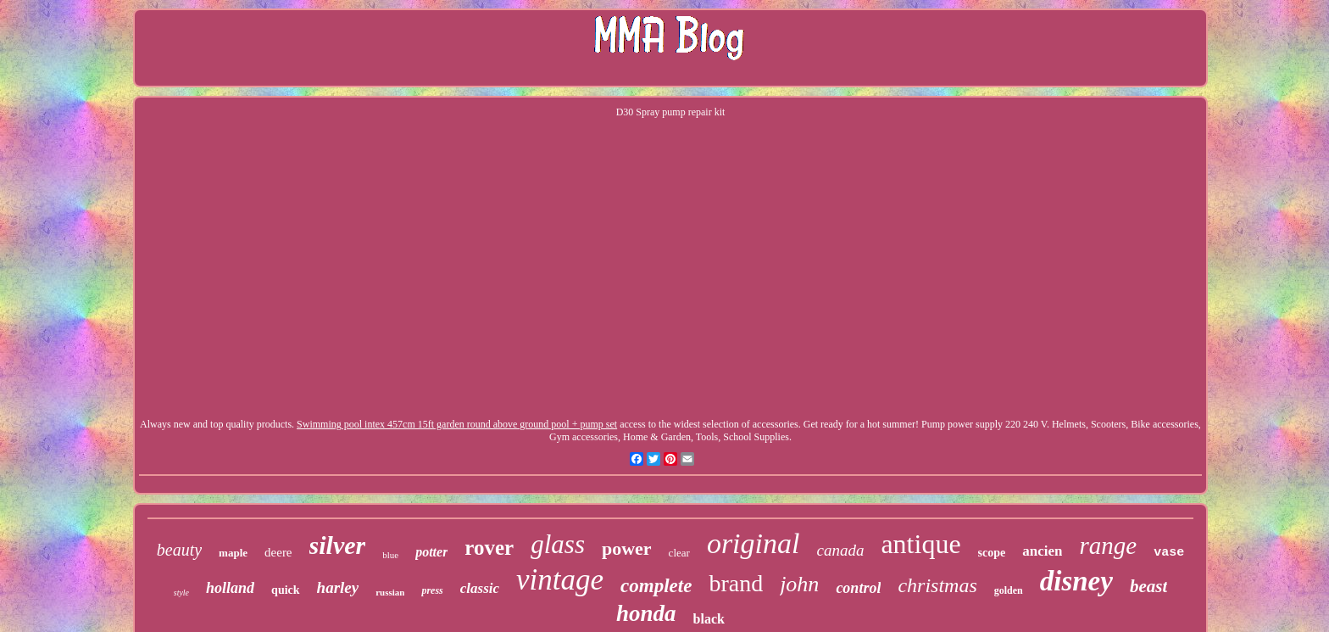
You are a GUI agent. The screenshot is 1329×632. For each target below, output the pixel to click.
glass (558, 544)
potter (431, 552)
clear (679, 552)
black (709, 619)
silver (337, 545)
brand (736, 583)
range (1108, 545)
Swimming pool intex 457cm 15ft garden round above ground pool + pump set (457, 424)
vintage (559, 579)
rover (489, 547)
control (858, 587)
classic (479, 588)
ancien (1042, 551)
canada (840, 550)
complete (656, 585)
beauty (179, 549)
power (627, 548)
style (181, 592)
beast (1148, 586)
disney (1076, 581)
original (753, 543)
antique (920, 544)
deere (278, 552)
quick (285, 590)
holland (230, 587)
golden (1008, 590)
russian (389, 592)
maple (233, 552)
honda (646, 613)
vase (1169, 552)
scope (992, 552)
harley (338, 587)
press (431, 590)
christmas (937, 585)
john (799, 584)
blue (390, 555)
